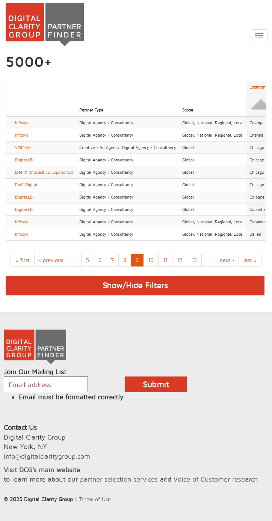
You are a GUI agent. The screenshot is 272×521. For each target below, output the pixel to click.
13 (194, 260)
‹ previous (51, 260)
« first (22, 260)
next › (227, 260)
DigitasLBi (24, 160)
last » (250, 260)
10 (151, 260)
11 (165, 260)
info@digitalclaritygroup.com (47, 456)
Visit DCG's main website (42, 470)
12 (179, 260)
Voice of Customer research (216, 479)
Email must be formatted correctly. (72, 397)
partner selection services (119, 479)
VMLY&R (23, 147)
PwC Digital (26, 184)
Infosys (21, 122)
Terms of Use (95, 499)
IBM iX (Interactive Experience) (44, 172)
